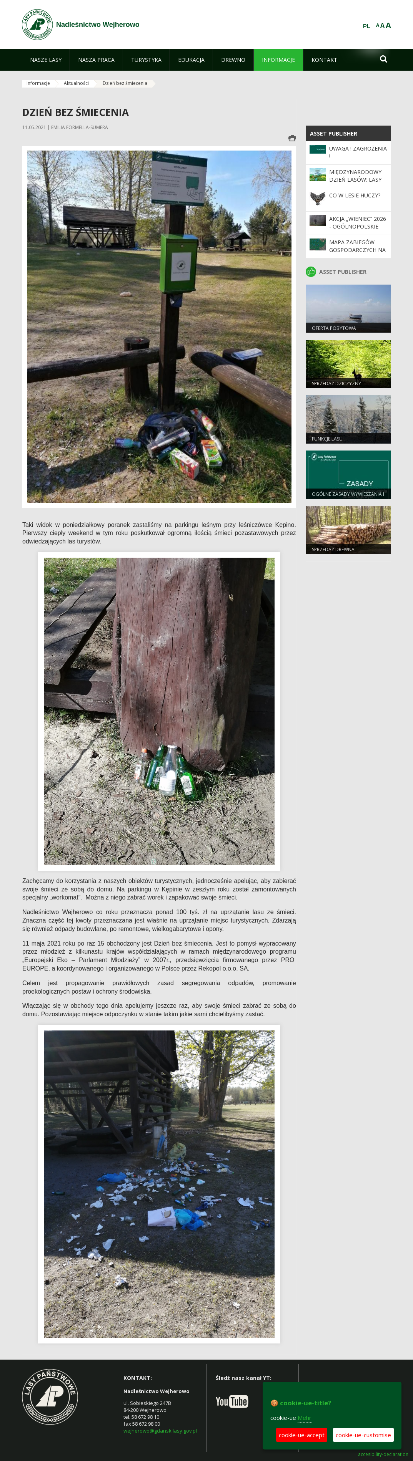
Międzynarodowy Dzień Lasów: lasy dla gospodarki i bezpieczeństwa (355, 183)
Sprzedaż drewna (333, 549)
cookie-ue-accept (302, 1435)
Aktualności (76, 83)
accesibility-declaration (383, 1454)
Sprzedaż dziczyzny (336, 383)
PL (366, 26)
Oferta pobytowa (334, 328)
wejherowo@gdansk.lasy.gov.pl (160, 1430)
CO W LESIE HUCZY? (354, 195)
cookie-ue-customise (363, 1435)
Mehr (304, 1417)
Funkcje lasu (327, 439)
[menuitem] (46, 60)
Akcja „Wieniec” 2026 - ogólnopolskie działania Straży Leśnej (357, 230)
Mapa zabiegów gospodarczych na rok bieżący (357, 250)
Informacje (38, 83)
